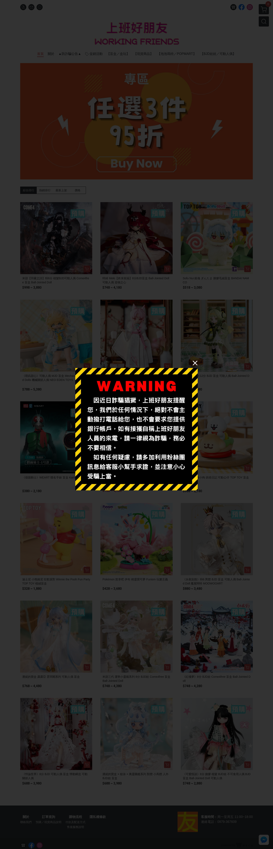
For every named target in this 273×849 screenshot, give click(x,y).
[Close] (195, 363)
